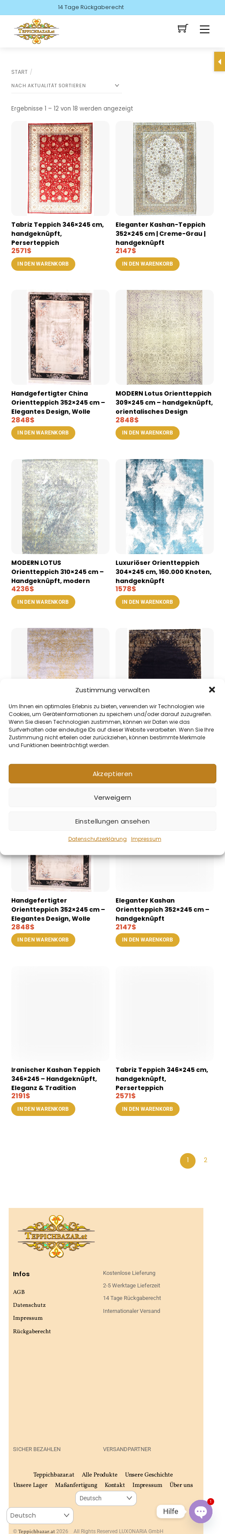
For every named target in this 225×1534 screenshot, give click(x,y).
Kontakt (115, 1485)
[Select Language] (105, 1498)
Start (19, 72)
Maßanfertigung (76, 1485)
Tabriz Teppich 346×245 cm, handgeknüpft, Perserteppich (57, 233)
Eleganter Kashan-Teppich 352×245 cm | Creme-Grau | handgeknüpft (161, 233)
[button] (212, 689)
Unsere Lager (30, 1485)
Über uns (181, 1485)
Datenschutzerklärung (97, 839)
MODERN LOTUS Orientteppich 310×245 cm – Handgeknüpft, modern (57, 571)
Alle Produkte (100, 1475)
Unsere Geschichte (149, 1475)
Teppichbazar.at (53, 1475)
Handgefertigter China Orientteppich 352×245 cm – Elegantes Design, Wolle (58, 402)
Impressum (146, 839)
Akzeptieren (112, 773)
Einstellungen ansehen (112, 821)
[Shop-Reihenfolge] (66, 86)
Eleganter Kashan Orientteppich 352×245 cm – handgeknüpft (162, 909)
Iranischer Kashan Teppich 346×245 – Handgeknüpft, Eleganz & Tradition (55, 1078)
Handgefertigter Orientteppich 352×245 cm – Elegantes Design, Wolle (58, 909)
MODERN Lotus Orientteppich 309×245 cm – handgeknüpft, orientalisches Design (164, 402)
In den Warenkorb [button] (43, 264)
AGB (19, 1292)
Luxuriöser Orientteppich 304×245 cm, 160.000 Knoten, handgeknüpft (164, 571)
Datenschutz (29, 1305)
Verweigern (113, 797)
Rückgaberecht (32, 1332)
